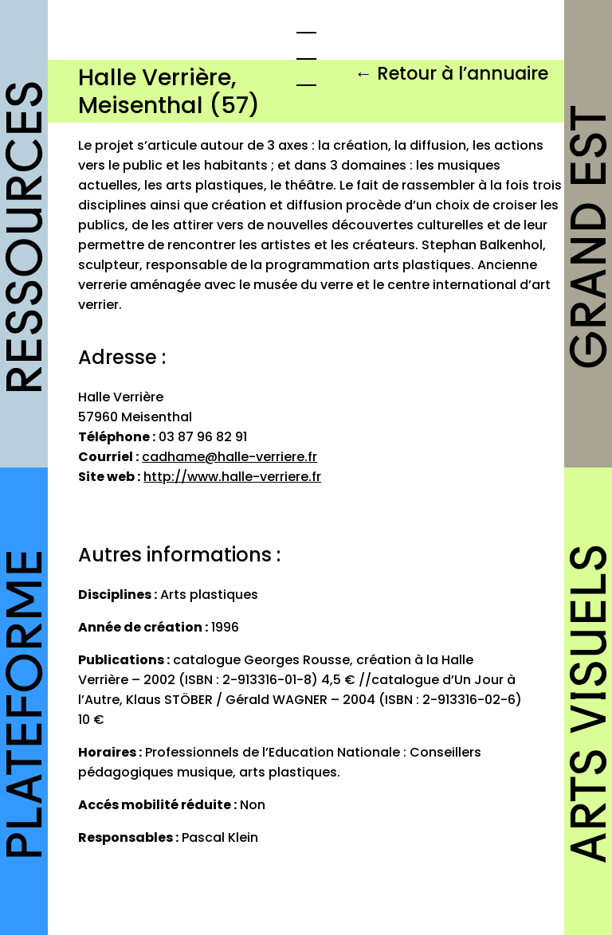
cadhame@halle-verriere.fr (229, 457)
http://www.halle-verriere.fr (232, 477)
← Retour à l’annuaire (451, 73)
